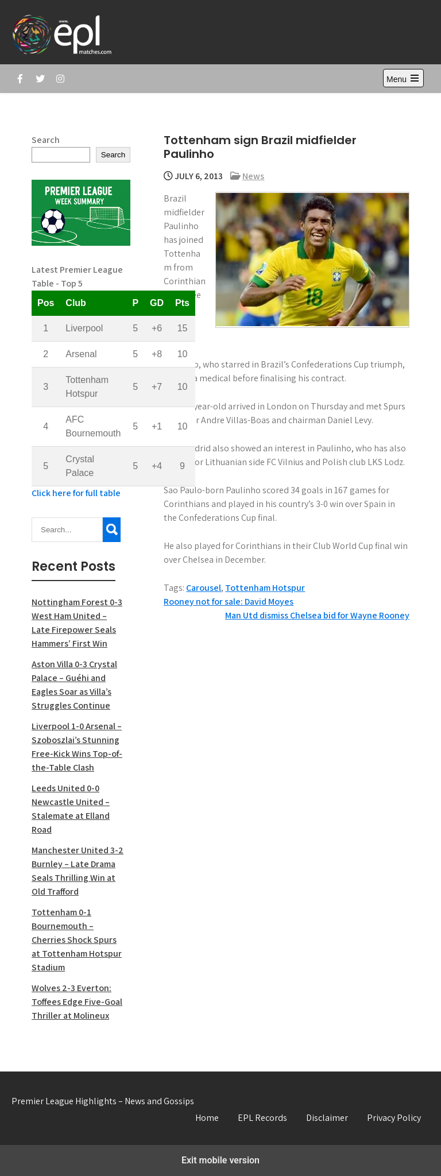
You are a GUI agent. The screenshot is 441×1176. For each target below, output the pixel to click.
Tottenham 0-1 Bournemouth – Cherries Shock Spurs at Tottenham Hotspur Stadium (77, 939)
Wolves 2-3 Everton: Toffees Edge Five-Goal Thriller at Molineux (77, 1002)
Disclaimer (327, 1118)
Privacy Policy (394, 1118)
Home (207, 1118)
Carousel (203, 588)
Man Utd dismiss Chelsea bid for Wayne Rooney (317, 615)
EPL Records (262, 1118)
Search (46, 140)
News (253, 176)
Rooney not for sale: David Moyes (228, 601)
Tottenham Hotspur (265, 588)
